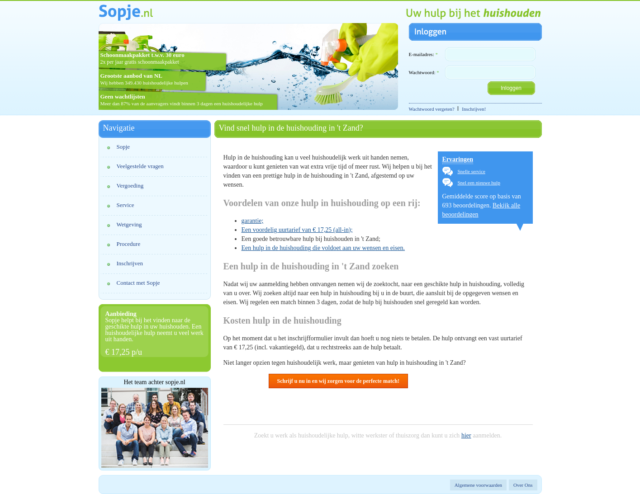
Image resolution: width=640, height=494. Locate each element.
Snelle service (471, 171)
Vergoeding (130, 185)
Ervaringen (457, 159)
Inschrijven (130, 263)
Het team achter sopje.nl (154, 382)
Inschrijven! (474, 109)
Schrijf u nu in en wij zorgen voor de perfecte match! (338, 381)
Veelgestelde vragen (140, 166)
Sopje (123, 146)
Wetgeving (129, 224)
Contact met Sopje (138, 282)
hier (466, 435)
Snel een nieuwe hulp (479, 182)
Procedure (129, 243)
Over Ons (522, 485)
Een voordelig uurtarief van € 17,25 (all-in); (297, 229)
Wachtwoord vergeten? (432, 109)
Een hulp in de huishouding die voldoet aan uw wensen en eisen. (323, 248)
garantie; (253, 220)
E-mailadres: (423, 54)
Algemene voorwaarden (478, 485)
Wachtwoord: (424, 72)
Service (125, 205)
